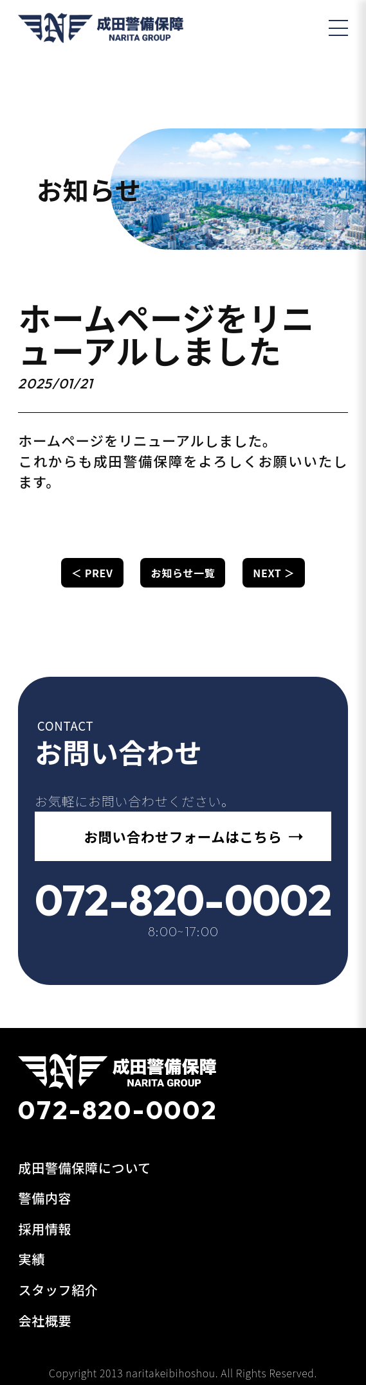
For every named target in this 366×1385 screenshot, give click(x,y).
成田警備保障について (84, 1167)
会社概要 (44, 1320)
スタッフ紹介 (58, 1289)
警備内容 (44, 1198)
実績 (31, 1259)
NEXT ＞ (274, 572)
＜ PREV (92, 572)
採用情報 (44, 1228)
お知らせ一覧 (183, 572)
